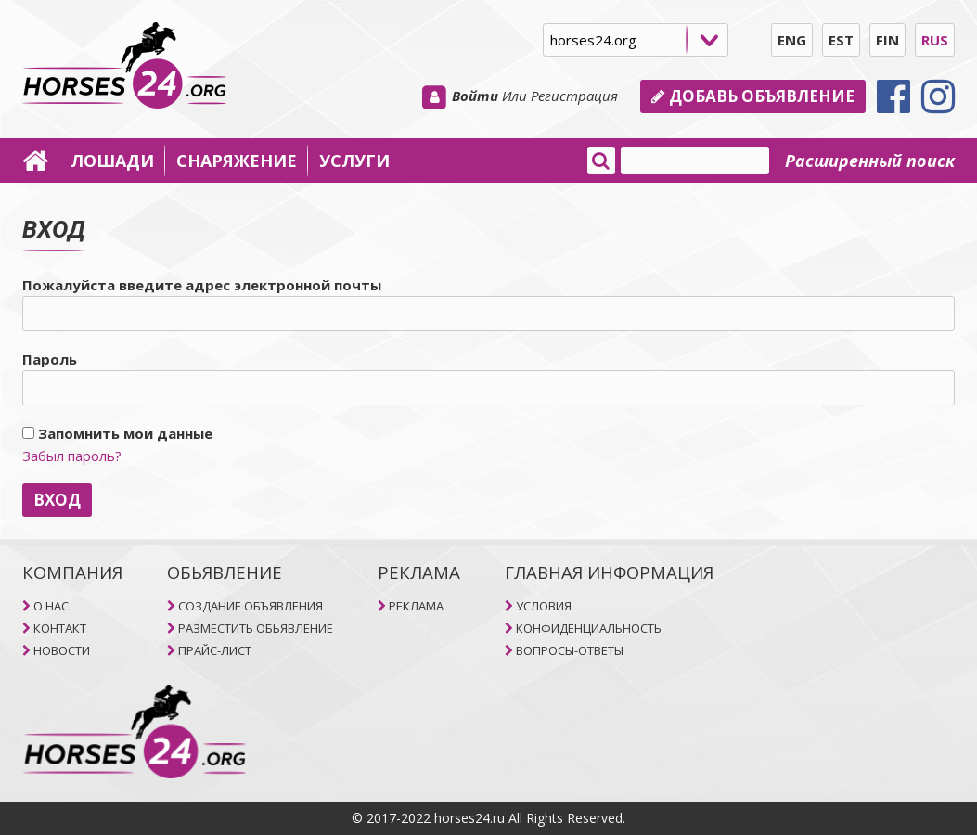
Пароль (49, 359)
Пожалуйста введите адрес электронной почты (201, 285)
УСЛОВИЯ (544, 605)
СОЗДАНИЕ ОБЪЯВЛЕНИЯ (250, 605)
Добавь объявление (753, 96)
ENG (792, 40)
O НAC (51, 605)
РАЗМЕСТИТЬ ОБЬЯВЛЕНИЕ (255, 628)
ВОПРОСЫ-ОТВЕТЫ (569, 650)
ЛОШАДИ (112, 160)
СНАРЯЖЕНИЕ (236, 160)
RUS (934, 40)
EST (841, 40)
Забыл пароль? (72, 455)
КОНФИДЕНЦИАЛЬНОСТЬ (589, 628)
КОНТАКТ (59, 628)
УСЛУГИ (354, 160)
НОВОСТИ (61, 650)
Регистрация (574, 95)
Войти (475, 95)
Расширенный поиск (870, 160)
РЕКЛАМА (416, 605)
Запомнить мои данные (117, 433)
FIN (887, 40)
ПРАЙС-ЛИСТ (214, 650)
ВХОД (57, 499)
